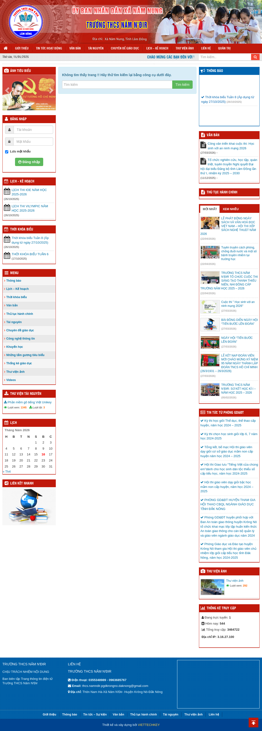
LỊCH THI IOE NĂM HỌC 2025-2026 (29, 192)
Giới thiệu (22, 48)
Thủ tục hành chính (19, 314)
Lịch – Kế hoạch (157, 48)
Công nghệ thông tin (20, 338)
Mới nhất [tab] (210, 209)
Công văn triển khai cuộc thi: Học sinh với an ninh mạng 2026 (231, 146)
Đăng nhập (18, 119)
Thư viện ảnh (185, 48)
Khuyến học (14, 347)
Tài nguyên (96, 48)
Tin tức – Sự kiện (95, 714)
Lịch (13, 423)
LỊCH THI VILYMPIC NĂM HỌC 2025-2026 (30, 208)
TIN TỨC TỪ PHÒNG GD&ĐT (225, 412)
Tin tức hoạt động (49, 48)
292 (245, 585)
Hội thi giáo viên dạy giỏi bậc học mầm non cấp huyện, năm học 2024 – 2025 (226, 486)
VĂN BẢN (213, 135)
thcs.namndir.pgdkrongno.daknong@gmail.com (115, 686)
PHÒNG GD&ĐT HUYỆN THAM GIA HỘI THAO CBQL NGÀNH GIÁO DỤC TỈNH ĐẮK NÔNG (227, 504)
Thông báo (13, 280)
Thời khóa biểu (16, 297)
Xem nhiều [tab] (231, 209)
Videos (11, 380)
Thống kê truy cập (221, 608)
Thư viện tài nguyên (25, 394)
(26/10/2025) (234, 104)
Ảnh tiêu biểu (20, 71)
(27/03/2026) (228, 310)
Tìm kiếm (182, 85)
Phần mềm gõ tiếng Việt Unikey (28, 402)
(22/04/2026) (207, 238)
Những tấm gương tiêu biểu (25, 355)
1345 (23, 407)
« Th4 (7, 471)
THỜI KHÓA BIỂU (21, 229)
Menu (14, 273)
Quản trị (224, 48)
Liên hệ (206, 48)
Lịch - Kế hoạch (22, 181)
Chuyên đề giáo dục (125, 48)
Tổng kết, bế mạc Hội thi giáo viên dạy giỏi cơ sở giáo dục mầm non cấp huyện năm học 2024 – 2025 (226, 451)
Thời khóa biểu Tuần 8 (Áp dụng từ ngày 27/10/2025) (30, 240)
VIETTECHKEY (149, 725)
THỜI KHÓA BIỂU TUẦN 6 (30, 254)
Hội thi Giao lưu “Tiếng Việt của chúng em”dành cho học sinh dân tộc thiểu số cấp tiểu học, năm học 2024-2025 (229, 469)
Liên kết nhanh (21, 483)
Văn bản (75, 48)
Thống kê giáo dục (19, 363)
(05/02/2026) (228, 397)
